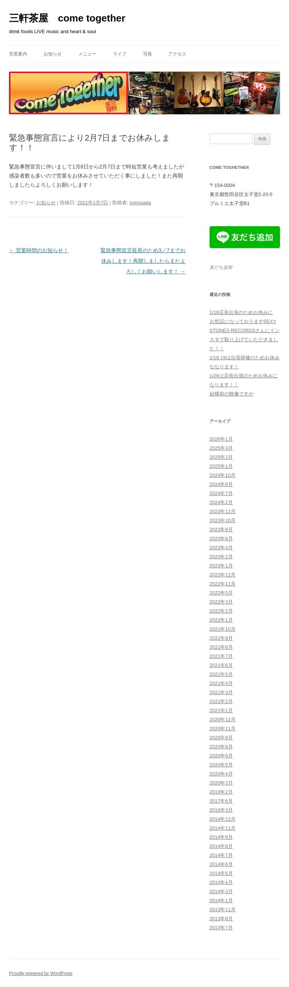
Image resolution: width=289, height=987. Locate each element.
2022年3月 (221, 602)
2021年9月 (221, 638)
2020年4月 (221, 774)
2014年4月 (221, 882)
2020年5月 (221, 765)
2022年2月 (221, 611)
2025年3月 (221, 448)
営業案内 (18, 54)
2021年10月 (223, 629)
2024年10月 (223, 475)
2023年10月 (223, 520)
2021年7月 (221, 656)
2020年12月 (223, 719)
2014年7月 (221, 855)
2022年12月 (223, 575)
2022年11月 (223, 584)
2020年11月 (223, 728)
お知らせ (53, 54)
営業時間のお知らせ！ (38, 250)
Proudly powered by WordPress (41, 973)
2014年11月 (223, 828)
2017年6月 (221, 801)
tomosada (140, 202)
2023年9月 (221, 529)
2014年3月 (221, 891)
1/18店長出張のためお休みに (241, 312)
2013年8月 (221, 918)
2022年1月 (221, 620)
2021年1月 (221, 710)
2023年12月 (223, 511)
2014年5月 (221, 873)
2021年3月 (221, 692)
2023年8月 (221, 538)
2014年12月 (223, 819)
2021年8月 (221, 647)
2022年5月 (221, 593)
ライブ (119, 54)
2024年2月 (221, 502)
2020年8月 (221, 746)
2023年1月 (221, 566)
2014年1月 (221, 900)
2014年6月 (221, 864)
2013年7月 (221, 927)
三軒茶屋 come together (67, 18)
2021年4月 (221, 683)
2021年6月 (221, 665)
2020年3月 (221, 783)
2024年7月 (221, 493)
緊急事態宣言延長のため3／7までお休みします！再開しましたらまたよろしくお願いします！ (143, 260)
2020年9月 (221, 737)
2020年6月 (221, 756)
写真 (147, 54)
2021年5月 (221, 674)
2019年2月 (221, 792)
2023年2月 (221, 556)
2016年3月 (221, 810)
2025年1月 (221, 466)
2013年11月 (223, 909)
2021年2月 (221, 701)
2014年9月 (221, 837)
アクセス (177, 54)
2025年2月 (221, 457)
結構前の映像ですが (232, 394)
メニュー (87, 54)
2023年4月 (221, 547)
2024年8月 (221, 484)
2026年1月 (221, 439)
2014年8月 (221, 846)
